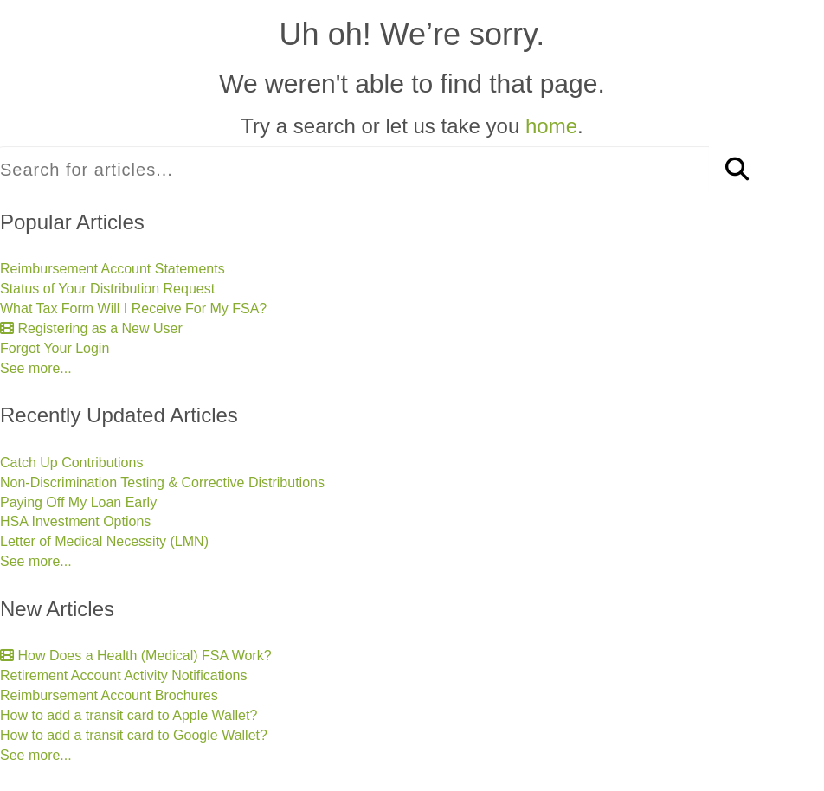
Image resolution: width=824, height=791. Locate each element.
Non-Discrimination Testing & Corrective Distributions (162, 482)
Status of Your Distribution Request (107, 288)
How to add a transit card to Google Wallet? (133, 735)
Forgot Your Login (54, 348)
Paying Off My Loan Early (78, 502)
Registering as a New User (91, 328)
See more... (36, 368)
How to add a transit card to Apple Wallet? (128, 715)
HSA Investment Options (75, 521)
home (551, 126)
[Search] (737, 170)
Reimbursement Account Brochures (109, 695)
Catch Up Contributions (71, 462)
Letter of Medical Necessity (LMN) (104, 541)
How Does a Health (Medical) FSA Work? (136, 655)
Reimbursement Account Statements (112, 268)
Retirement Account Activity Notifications (123, 675)
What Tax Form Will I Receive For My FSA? (133, 308)
